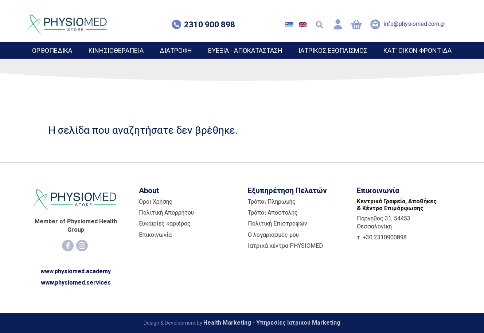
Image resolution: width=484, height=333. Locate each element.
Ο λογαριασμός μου (273, 234)
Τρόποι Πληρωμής (272, 201)
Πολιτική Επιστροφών (277, 223)
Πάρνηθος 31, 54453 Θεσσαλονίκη (383, 222)
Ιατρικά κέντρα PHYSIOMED (285, 245)
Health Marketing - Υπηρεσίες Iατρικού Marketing (271, 322)
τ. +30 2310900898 (382, 237)
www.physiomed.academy (75, 271)
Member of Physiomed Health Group (76, 225)
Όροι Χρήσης (155, 201)
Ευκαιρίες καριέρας (165, 223)
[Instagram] (82, 245)
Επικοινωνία (155, 234)
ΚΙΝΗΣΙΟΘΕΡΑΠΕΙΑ (116, 50)
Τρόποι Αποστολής (273, 212)
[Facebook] (68, 245)
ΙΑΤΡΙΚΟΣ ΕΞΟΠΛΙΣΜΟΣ (332, 50)
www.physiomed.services (76, 282)
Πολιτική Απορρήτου (166, 212)
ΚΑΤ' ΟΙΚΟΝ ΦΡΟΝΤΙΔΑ (417, 50)
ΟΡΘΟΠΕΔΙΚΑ (52, 50)
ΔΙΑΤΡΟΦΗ (176, 50)
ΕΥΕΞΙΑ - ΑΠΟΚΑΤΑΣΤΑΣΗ (245, 50)
